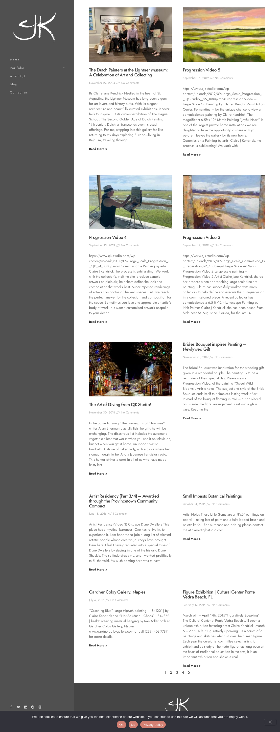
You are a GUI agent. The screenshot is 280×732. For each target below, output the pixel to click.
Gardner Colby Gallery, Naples (117, 592)
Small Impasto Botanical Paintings (212, 496)
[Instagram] (40, 708)
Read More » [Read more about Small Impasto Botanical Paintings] (192, 539)
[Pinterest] (32, 708)
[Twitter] (18, 708)
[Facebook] (11, 708)
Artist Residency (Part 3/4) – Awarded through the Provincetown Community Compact (124, 501)
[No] (270, 722)
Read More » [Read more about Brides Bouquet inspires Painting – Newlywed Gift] (192, 418)
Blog (13, 84)
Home (15, 59)
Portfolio (17, 68)
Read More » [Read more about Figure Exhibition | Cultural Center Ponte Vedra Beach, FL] (192, 665)
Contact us (19, 92)
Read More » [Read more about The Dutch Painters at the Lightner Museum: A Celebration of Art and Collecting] (98, 149)
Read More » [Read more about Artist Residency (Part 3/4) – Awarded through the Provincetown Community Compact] (98, 569)
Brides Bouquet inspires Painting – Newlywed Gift (214, 346)
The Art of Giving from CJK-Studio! (120, 404)
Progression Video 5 (201, 70)
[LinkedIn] (25, 708)
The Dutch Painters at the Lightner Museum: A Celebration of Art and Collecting (128, 72)
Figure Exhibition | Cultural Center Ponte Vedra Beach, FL (219, 594)
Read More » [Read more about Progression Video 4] (98, 322)
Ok (121, 725)
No (133, 725)
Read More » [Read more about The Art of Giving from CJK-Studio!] (98, 473)
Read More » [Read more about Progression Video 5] (192, 154)
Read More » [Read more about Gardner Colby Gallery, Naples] (98, 645)
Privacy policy (153, 725)
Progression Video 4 (108, 237)
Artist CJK (18, 76)
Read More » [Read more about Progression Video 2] (192, 322)
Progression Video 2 (201, 237)
